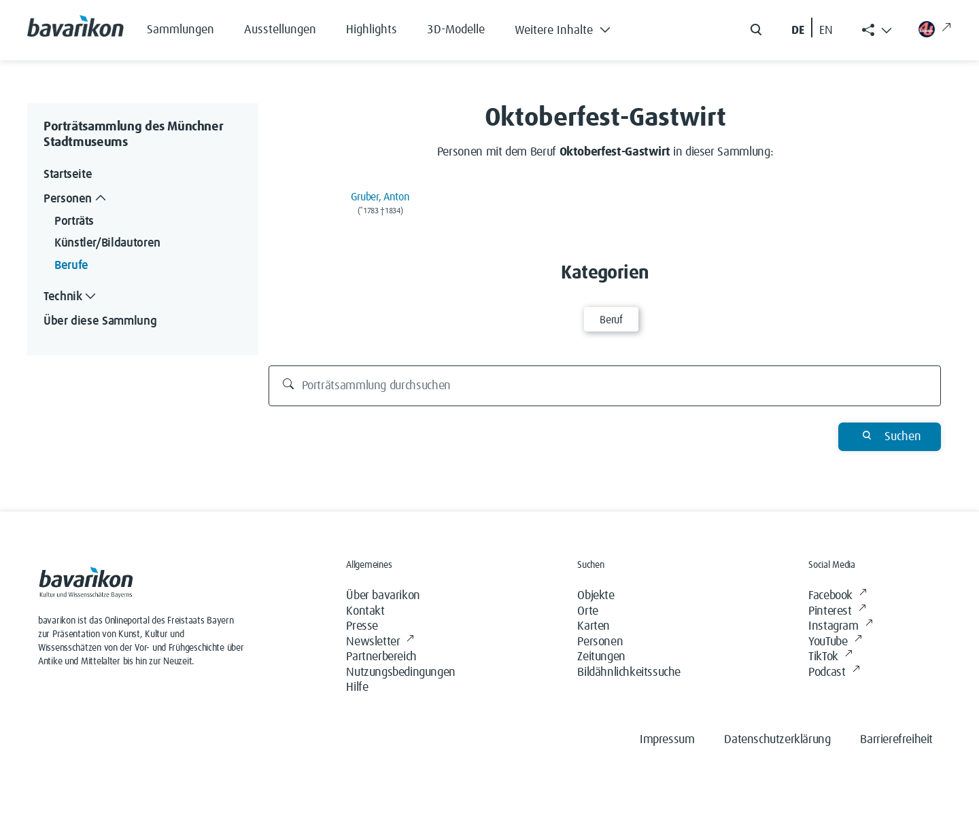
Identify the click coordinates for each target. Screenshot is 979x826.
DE (797, 30)
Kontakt (365, 611)
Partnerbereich (381, 657)
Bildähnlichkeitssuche (629, 672)
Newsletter (380, 642)
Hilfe (357, 687)
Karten (593, 626)
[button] (573, 27)
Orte (587, 611)
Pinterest (836, 612)
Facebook (837, 596)
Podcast (833, 673)
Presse (362, 626)
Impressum (667, 740)
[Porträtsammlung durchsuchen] (605, 385)
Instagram (840, 626)
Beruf (611, 320)
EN (826, 30)
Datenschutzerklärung (777, 740)
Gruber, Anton (380, 197)
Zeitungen (601, 657)
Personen (600, 642)
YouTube (834, 642)
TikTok (830, 657)
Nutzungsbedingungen (400, 672)
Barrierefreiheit (896, 740)
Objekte (595, 596)
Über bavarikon (382, 596)
